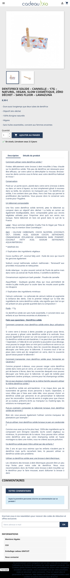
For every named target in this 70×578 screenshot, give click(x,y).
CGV (7, 545)
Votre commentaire (19, 490)
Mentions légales (12, 539)
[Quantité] (5, 135)
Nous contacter (12, 557)
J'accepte (4, 570)
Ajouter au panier (27, 135)
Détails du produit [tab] (31, 155)
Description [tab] (13, 155)
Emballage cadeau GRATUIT (17, 551)
